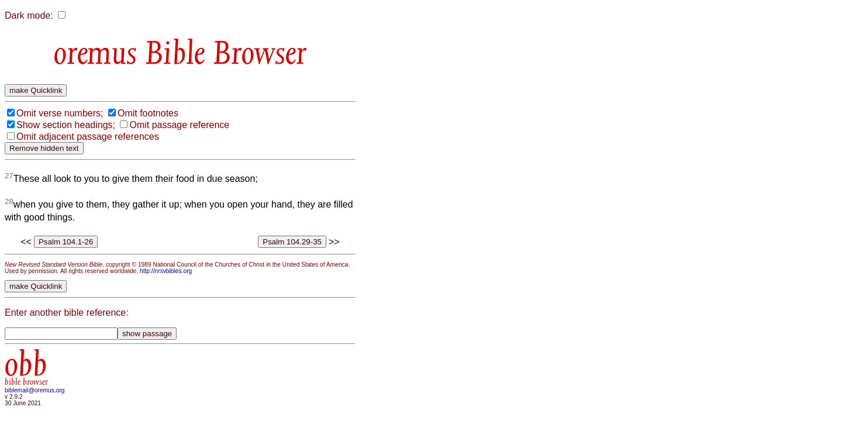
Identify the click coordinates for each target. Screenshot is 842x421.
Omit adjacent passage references (87, 137)
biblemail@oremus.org (35, 390)
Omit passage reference (179, 125)
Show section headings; (65, 125)
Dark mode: (29, 15)
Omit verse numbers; (59, 113)
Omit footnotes (148, 113)
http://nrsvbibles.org (166, 271)
